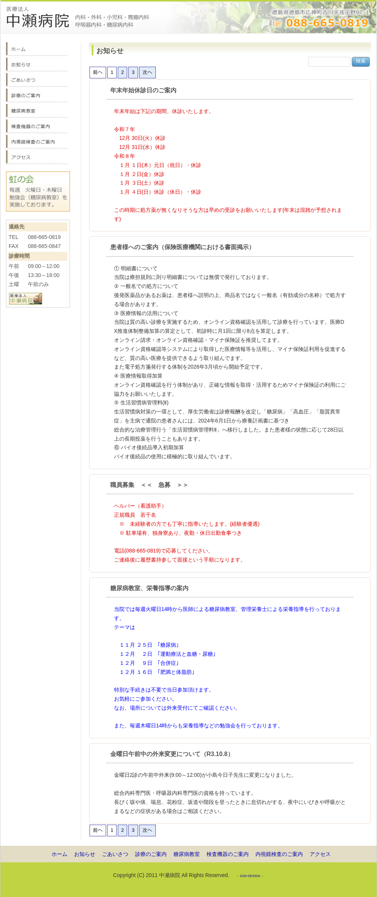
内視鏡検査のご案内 (279, 854)
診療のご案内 (151, 854)
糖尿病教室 (186, 854)
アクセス (320, 854)
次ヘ (147, 72)
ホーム (59, 854)
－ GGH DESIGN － (250, 876)
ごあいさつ (115, 854)
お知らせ (84, 854)
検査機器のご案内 (228, 854)
